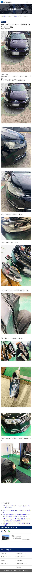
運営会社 (3, 560)
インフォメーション (6, 556)
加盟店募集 (19, 560)
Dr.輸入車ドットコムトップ (6, 16)
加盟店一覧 (3, 553)
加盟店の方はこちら (22, 563)
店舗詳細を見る (25, 539)
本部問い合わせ (20, 556)
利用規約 (19, 567)
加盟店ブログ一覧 (17, 16)
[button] (2, 531)
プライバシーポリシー (6, 563)
